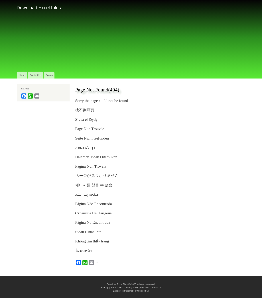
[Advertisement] (131, 43)
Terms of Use (116, 287)
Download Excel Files (39, 7)
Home (22, 75)
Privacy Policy (131, 287)
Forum (49, 75)
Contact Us (35, 75)
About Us (144, 287)
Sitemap (105, 287)
